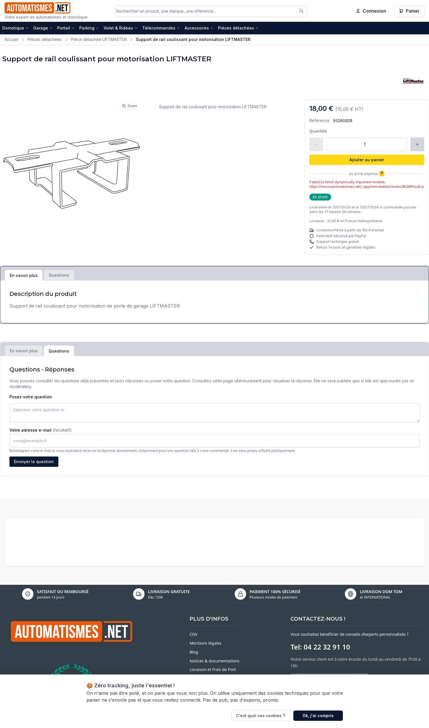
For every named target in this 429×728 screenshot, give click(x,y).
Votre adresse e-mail (40, 430)
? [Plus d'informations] (382, 173)
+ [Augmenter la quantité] (417, 144)
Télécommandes (161, 27)
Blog (193, 652)
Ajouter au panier (366, 159)
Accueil (11, 39)
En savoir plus (24, 275)
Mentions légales (205, 643)
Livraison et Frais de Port (212, 669)
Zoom (129, 106)
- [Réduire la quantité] (316, 144)
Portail (66, 27)
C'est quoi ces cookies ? (260, 715)
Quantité (318, 131)
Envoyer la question (34, 461)
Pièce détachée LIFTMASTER (99, 39)
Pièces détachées (238, 27)
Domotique (15, 27)
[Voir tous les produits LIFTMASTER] (413, 81)
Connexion (371, 11)
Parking (89, 27)
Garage (43, 27)
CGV (193, 634)
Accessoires (199, 27)
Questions (59, 275)
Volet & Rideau (121, 27)
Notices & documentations (214, 661)
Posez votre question (30, 396)
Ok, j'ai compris (318, 715)
